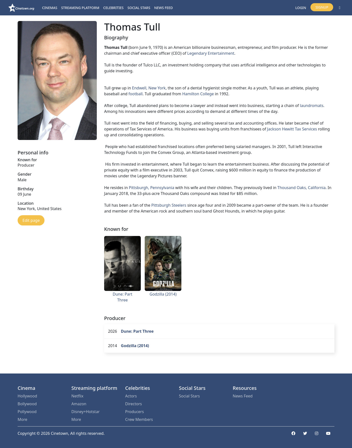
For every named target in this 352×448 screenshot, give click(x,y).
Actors (131, 396)
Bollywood (27, 403)
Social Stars (139, 7)
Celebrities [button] (113, 7)
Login (300, 7)
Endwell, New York (149, 88)
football (136, 93)
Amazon (78, 403)
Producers (134, 411)
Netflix (77, 396)
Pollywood (27, 411)
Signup (321, 7)
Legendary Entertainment (210, 53)
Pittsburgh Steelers (168, 205)
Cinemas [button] (49, 7)
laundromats (311, 105)
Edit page (31, 220)
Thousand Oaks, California (301, 187)
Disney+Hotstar (85, 411)
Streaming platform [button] (80, 7)
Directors (133, 403)
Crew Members (139, 419)
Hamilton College (198, 93)
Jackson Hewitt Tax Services (292, 129)
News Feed (163, 7)
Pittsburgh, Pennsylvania (151, 187)
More (22, 419)
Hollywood (27, 396)
